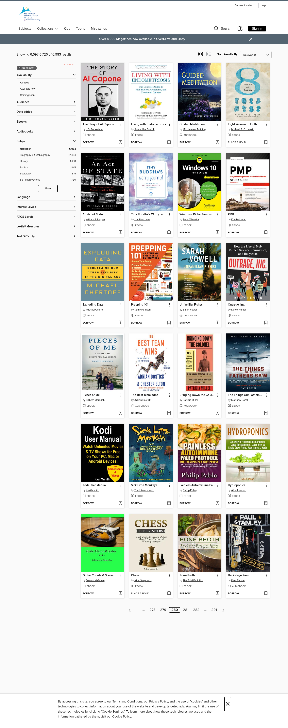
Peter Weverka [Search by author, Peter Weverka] (191, 219)
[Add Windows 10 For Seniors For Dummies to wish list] (217, 232)
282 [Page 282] (196, 610)
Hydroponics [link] (236, 485)
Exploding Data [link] (93, 305)
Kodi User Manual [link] (95, 485)
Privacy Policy (158, 701)
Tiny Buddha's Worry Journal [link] (149, 214)
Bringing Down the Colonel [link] (197, 395)
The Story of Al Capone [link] (98, 124)
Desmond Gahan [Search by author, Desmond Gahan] (95, 580)
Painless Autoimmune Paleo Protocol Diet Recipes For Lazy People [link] (197, 485)
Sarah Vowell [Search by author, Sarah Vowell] (190, 309)
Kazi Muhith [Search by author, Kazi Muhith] (92, 490)
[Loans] (240, 29)
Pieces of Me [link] (91, 395)
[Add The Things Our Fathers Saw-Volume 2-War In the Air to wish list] (265, 413)
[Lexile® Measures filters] (46, 227)
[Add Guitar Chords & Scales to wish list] (120, 593)
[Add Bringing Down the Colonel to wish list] (217, 413)
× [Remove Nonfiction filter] (19, 68)
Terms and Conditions (127, 701)
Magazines (99, 29)
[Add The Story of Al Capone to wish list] (120, 142)
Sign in (257, 29)
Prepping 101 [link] (139, 305)
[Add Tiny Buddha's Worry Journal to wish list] (168, 232)
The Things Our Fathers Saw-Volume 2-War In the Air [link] (246, 395)
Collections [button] (47, 29)
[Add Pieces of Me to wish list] (120, 413)
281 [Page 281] (185, 610)
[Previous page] (130, 610)
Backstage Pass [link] (238, 575)
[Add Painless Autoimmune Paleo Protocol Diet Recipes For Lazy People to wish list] (217, 503)
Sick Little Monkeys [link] (144, 485)
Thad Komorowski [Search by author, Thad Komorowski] (144, 490)
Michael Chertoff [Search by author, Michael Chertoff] (95, 309)
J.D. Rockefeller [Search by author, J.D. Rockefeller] (94, 129)
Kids (67, 29)
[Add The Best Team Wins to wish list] (168, 413)
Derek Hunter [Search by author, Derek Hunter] (238, 309)
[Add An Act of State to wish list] (120, 232)
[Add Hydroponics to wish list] (265, 503)
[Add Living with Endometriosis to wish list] (168, 142)
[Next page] (223, 610)
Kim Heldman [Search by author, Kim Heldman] (238, 219)
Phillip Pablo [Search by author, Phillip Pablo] (189, 490)
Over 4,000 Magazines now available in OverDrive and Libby (142, 39)
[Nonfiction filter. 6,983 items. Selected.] (48, 149)
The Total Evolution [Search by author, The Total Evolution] (193, 580)
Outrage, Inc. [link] (236, 305)
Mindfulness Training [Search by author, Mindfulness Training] (194, 129)
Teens (80, 29)
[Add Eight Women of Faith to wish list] (265, 142)
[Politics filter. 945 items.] (48, 168)
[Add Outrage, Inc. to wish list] (265, 323)
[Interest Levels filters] (46, 207)
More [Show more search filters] (48, 188)
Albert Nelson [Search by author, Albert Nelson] (238, 490)
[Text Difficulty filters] (46, 237)
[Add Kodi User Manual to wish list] (120, 503)
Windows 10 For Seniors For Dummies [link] (197, 214)
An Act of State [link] (93, 214)
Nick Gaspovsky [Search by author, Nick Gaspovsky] (143, 580)
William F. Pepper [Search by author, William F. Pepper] (95, 219)
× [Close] (227, 704)
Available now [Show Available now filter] (28, 88)
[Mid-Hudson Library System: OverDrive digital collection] (30, 13)
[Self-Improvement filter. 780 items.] (48, 180)
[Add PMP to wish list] (265, 232)
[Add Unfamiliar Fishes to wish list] (217, 323)
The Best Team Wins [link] (144, 395)
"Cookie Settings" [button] (113, 712)
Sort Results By (227, 54)
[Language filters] (46, 197)
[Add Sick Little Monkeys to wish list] (168, 503)
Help (263, 5)
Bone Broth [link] (187, 575)
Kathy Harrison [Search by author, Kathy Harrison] (142, 309)
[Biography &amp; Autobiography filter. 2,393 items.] (48, 155)
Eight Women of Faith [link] (242, 124)
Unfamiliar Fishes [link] (191, 305)
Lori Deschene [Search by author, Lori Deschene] (142, 219)
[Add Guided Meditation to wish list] (217, 142)
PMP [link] (231, 214)
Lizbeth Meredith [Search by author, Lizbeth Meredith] (95, 400)
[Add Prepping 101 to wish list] (168, 323)
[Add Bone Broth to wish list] (217, 593)
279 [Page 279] (163, 610)
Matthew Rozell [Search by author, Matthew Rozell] (239, 400)
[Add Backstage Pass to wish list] (265, 593)
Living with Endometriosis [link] (148, 124)
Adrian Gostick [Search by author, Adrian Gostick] (142, 400)
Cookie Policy (121, 717)
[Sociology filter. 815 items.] (48, 174)
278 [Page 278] (152, 610)
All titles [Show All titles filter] (24, 82)
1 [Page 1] (137, 610)
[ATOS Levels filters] (46, 217)
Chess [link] (135, 575)
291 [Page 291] (214, 610)
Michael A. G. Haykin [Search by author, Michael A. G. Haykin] (242, 129)
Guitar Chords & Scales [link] (98, 575)
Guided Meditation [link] (192, 124)
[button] (245, 5)
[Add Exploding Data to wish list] (120, 323)
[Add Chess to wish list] (168, 593)
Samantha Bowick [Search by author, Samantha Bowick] (144, 129)
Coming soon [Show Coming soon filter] (27, 95)
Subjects (25, 29)
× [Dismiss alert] (251, 39)
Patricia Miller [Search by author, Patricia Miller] (190, 400)
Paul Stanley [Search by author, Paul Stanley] (238, 580)
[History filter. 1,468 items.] (48, 161)
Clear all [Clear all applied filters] (70, 64)
